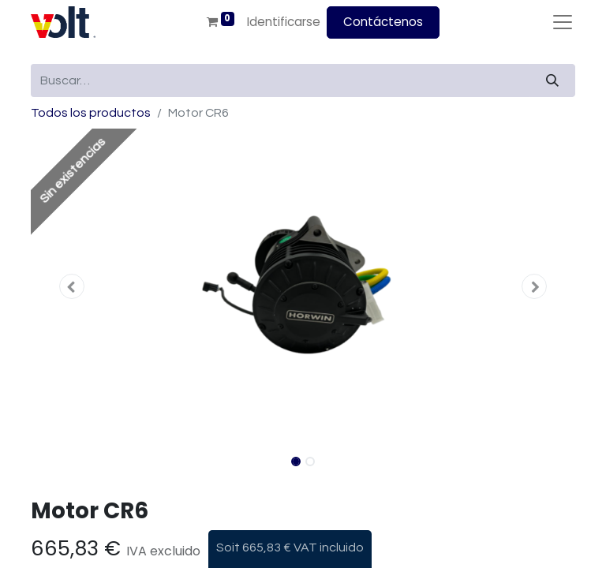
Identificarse (283, 21)
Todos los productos (91, 112)
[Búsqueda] (552, 80)
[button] (72, 286)
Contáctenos (383, 21)
